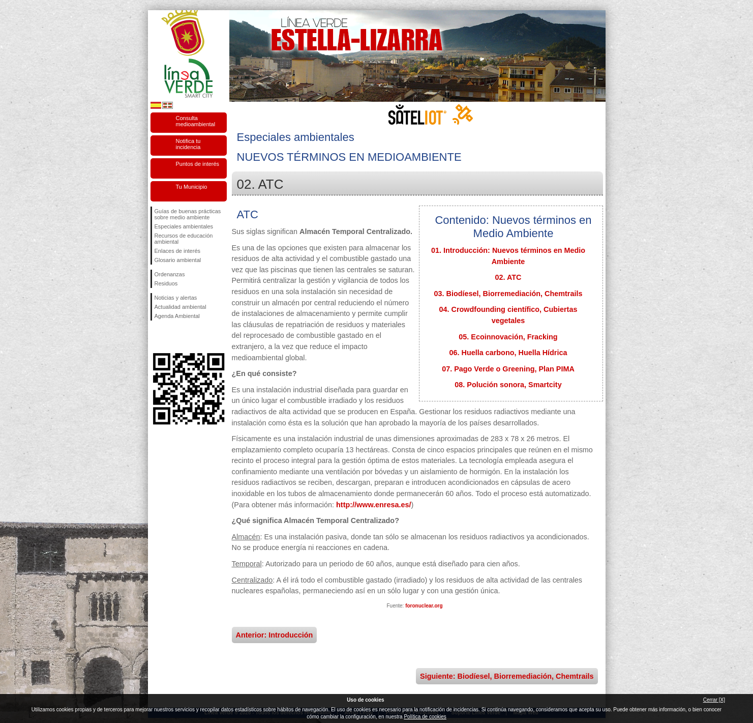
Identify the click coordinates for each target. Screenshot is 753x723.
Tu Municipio (191, 187)
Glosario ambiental (178, 260)
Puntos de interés (198, 164)
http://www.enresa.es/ (373, 505)
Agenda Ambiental (177, 316)
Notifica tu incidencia (188, 144)
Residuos (166, 283)
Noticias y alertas (176, 298)
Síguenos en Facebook (156, 337)
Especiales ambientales (184, 226)
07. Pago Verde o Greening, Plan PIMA (508, 369)
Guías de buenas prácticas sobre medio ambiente (188, 214)
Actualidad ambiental (180, 307)
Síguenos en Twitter (173, 337)
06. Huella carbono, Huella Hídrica (508, 353)
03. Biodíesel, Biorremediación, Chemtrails (508, 294)
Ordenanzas (170, 274)
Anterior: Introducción (274, 635)
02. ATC (508, 277)
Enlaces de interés (178, 251)
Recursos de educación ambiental (184, 239)
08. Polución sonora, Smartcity (508, 385)
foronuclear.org (423, 606)
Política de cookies (425, 716)
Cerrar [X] (714, 700)
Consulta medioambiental (196, 121)
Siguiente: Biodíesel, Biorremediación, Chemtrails (506, 676)
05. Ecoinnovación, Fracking (508, 337)
